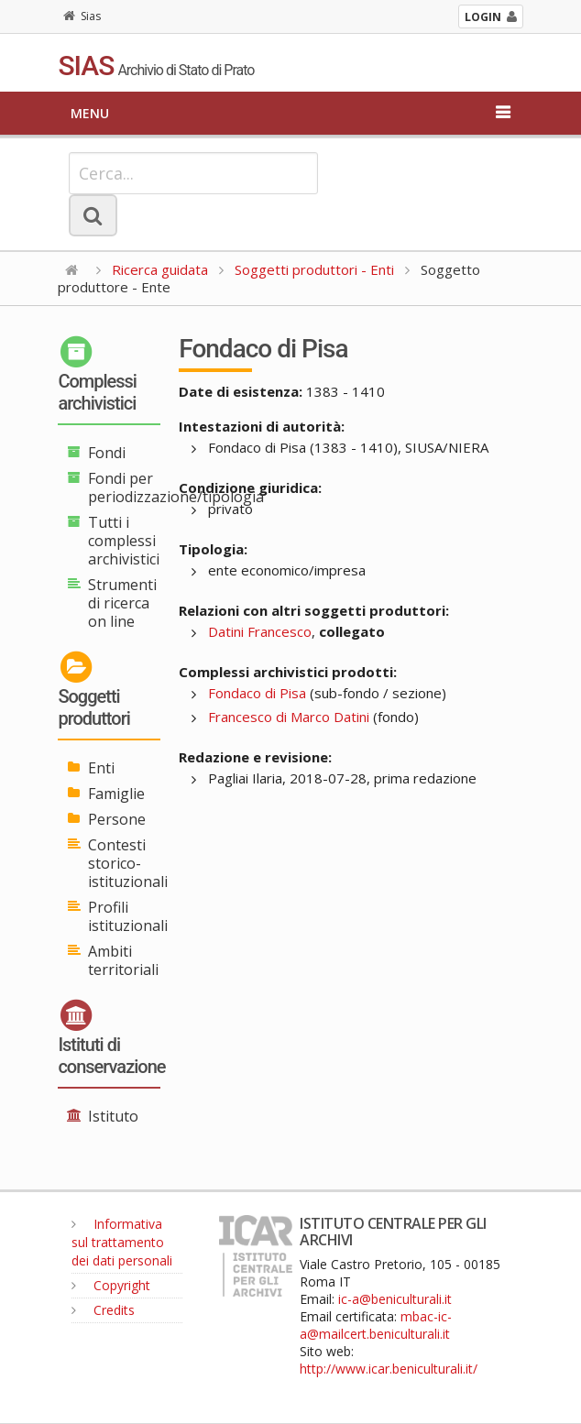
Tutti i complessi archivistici (123, 540)
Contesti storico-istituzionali (128, 863)
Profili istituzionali (128, 916)
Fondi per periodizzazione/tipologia (176, 487)
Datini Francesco (260, 631)
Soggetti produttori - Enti (314, 269)
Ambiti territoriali (123, 960)
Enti (101, 768)
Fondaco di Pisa (257, 693)
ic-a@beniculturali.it (395, 1299)
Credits (103, 1310)
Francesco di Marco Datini (288, 716)
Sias (82, 16)
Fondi (107, 453)
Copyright (110, 1285)
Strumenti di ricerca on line (122, 603)
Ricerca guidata (160, 269)
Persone (117, 819)
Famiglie (116, 793)
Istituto (113, 1116)
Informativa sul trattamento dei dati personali (121, 1242)
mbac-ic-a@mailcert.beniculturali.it (376, 1325)
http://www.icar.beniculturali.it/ (388, 1368)
